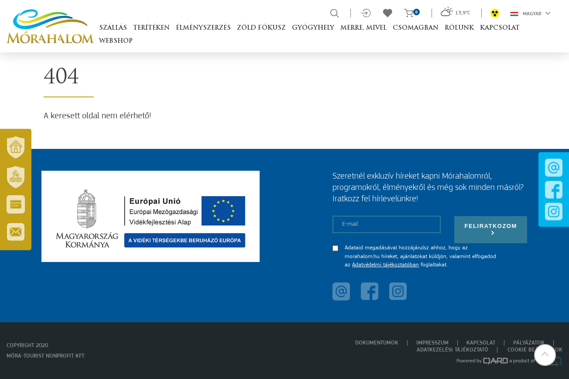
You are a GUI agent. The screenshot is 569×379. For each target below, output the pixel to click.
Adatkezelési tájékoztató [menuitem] (452, 350)
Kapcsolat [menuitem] (480, 343)
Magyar (530, 13)
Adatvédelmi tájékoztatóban (385, 265)
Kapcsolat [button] (500, 28)
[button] (545, 355)
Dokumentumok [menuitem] (376, 343)
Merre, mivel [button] (363, 28)
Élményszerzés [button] (203, 28)
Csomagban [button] (416, 28)
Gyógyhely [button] (313, 28)
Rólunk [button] (459, 28)
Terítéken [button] (151, 28)
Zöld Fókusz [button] (261, 28)
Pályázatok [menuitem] (529, 343)
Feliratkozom (491, 229)
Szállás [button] (113, 28)
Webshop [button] (116, 41)
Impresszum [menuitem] (432, 343)
